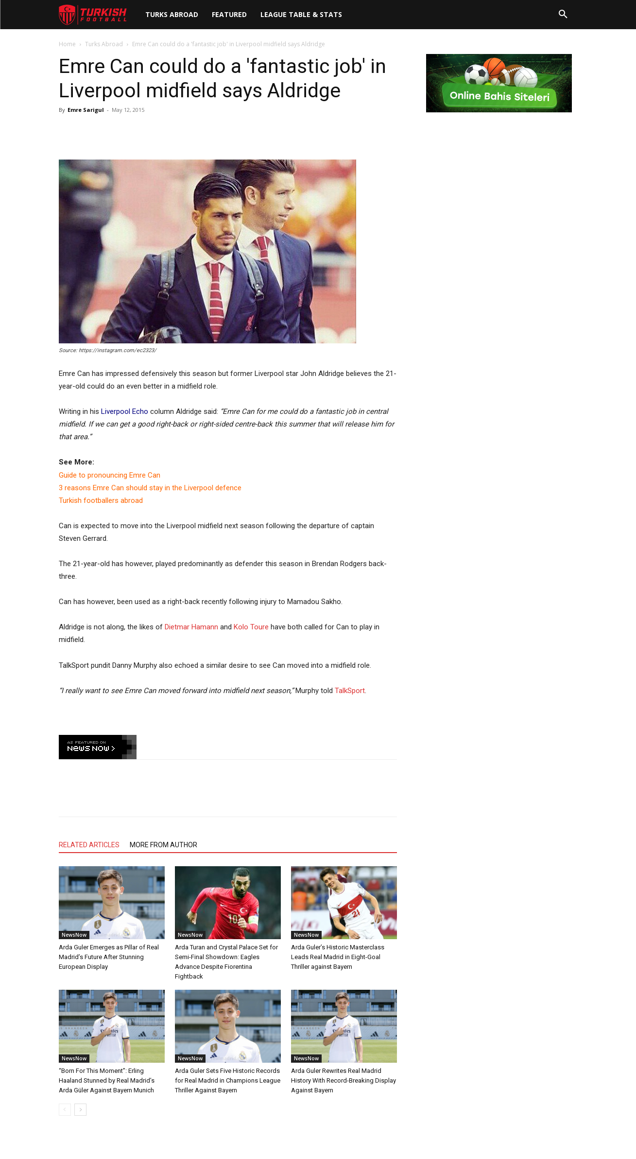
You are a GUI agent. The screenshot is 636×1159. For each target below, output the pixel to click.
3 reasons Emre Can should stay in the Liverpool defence (150, 487)
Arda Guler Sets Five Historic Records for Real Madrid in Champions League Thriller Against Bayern (227, 1080)
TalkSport (350, 690)
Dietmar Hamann (191, 627)
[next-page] (80, 1110)
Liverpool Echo (124, 411)
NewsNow (74, 934)
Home (67, 44)
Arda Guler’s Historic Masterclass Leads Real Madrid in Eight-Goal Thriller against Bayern (337, 957)
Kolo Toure (251, 627)
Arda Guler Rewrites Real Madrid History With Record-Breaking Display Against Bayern (343, 1080)
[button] (563, 14)
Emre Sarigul (86, 109)
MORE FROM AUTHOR (163, 845)
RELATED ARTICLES (89, 845)
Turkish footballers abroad (101, 500)
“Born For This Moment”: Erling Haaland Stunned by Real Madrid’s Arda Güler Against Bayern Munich (107, 1080)
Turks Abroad (104, 44)
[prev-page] (65, 1110)
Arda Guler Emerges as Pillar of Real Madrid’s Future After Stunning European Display (109, 957)
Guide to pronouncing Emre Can (109, 475)
